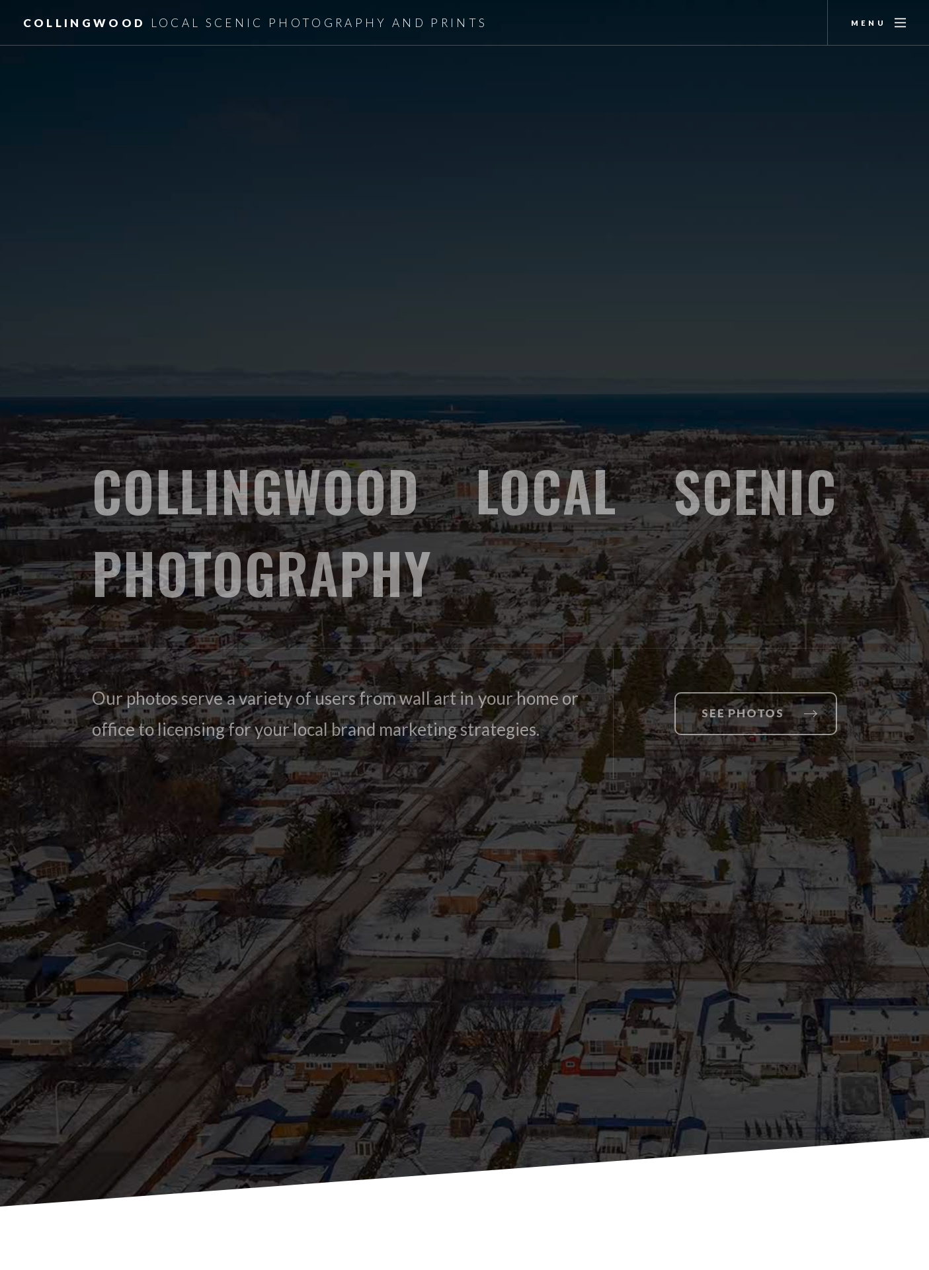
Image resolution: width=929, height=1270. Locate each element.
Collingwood (255, 23)
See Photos (743, 713)
